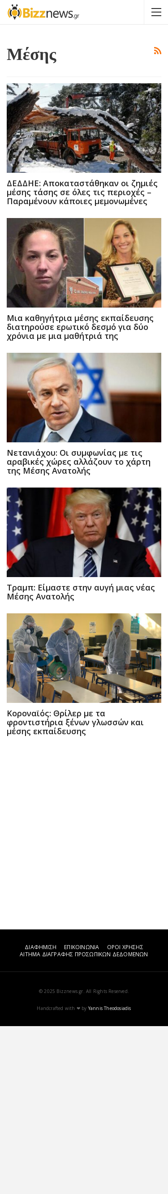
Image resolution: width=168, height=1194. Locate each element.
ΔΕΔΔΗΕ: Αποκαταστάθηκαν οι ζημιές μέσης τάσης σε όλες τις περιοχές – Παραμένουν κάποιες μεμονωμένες (82, 360)
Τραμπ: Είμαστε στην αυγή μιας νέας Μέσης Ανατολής (81, 760)
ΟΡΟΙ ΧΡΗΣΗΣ (125, 1115)
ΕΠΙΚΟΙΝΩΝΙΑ (81, 1115)
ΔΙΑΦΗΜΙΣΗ (40, 1115)
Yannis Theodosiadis (109, 1176)
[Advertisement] (84, 117)
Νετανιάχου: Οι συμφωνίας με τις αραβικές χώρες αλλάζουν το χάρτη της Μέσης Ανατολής (79, 629)
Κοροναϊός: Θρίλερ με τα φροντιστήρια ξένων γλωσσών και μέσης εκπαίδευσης (75, 890)
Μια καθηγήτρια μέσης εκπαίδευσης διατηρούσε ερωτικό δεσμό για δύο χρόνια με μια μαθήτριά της (80, 494)
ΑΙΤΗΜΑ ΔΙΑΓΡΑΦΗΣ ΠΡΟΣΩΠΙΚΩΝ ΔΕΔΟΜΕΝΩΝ (84, 1122)
